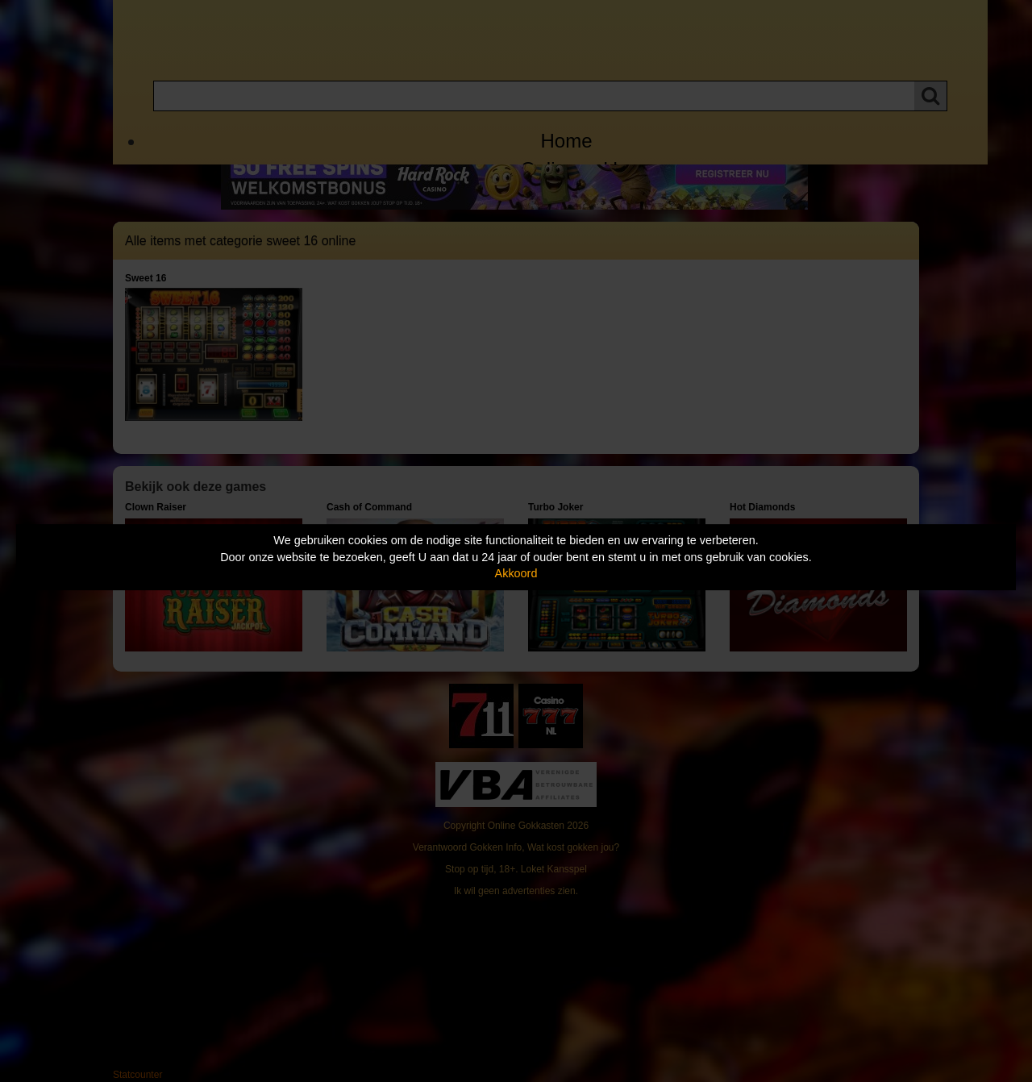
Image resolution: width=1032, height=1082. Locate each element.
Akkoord (516, 573)
